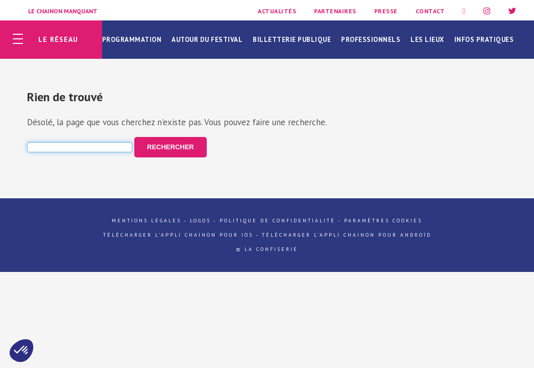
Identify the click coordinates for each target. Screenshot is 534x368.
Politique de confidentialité (277, 220)
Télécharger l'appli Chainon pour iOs (178, 235)
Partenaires (335, 11)
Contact (430, 11)
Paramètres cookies (383, 220)
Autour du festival (207, 39)
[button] (21, 350)
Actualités (277, 11)
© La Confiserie (267, 249)
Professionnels (370, 39)
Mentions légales (146, 220)
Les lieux (427, 39)
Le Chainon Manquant (63, 11)
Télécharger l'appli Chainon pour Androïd (346, 235)
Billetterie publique (292, 39)
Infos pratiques (484, 39)
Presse (386, 11)
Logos (200, 220)
